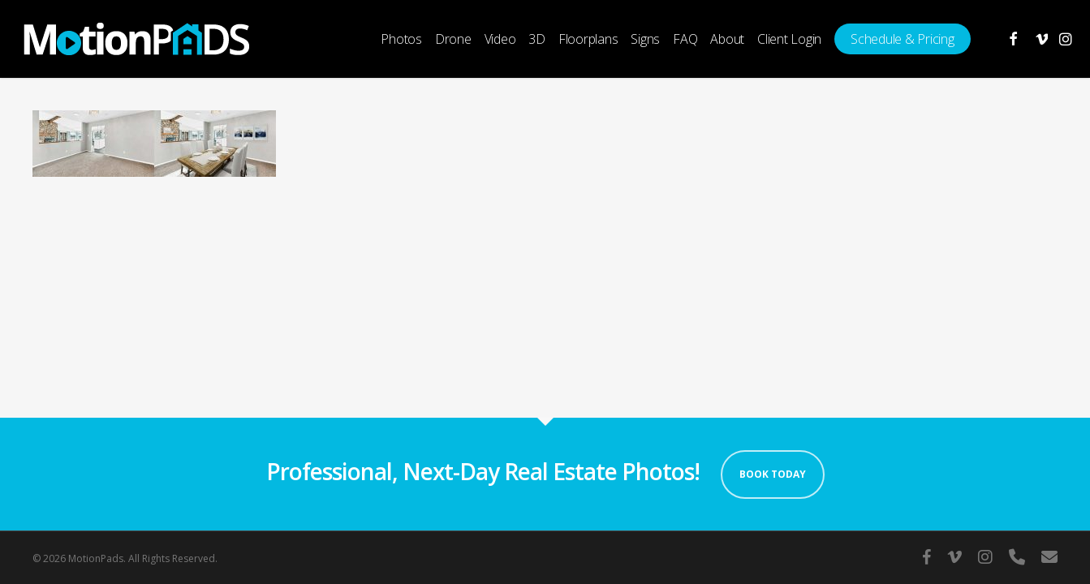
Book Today (772, 474)
